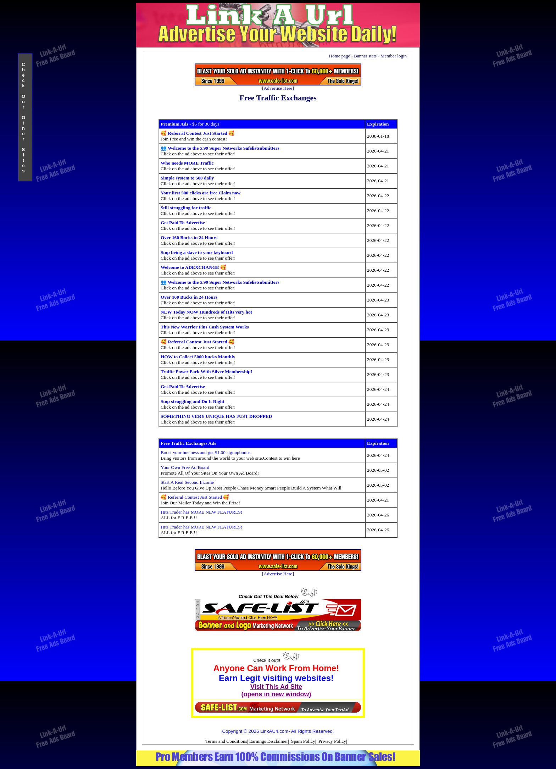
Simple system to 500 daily (187, 178)
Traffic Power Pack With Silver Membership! (206, 371)
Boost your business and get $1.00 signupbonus (206, 452)
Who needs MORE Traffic (187, 163)
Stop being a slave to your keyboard (197, 252)
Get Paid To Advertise (183, 222)
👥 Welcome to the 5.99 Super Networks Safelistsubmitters (220, 148)
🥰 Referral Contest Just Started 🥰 (197, 133)
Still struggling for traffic (186, 207)
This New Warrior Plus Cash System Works (205, 327)
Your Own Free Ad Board (185, 467)
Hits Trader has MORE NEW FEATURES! (201, 512)
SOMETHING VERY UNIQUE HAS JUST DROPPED (216, 416)
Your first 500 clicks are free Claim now (200, 192)
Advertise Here (277, 88)
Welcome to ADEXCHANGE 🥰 (193, 267)
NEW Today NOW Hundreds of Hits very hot (206, 312)
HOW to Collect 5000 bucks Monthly (198, 356)
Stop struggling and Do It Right (192, 401)
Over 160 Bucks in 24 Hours (189, 237)
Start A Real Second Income (187, 482)
